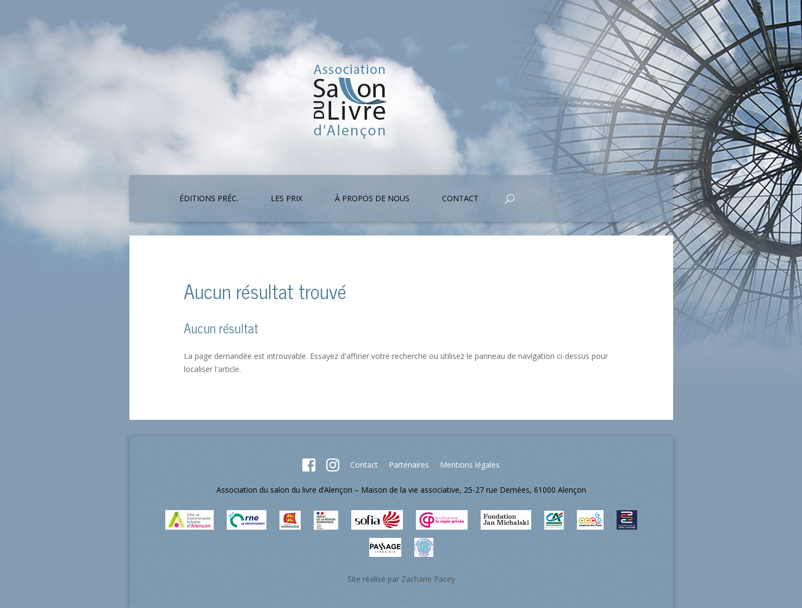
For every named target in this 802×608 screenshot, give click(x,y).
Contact (460, 199)
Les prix (286, 199)
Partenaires (409, 465)
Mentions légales (470, 465)
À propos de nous (372, 199)
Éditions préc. (208, 199)
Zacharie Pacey (428, 579)
